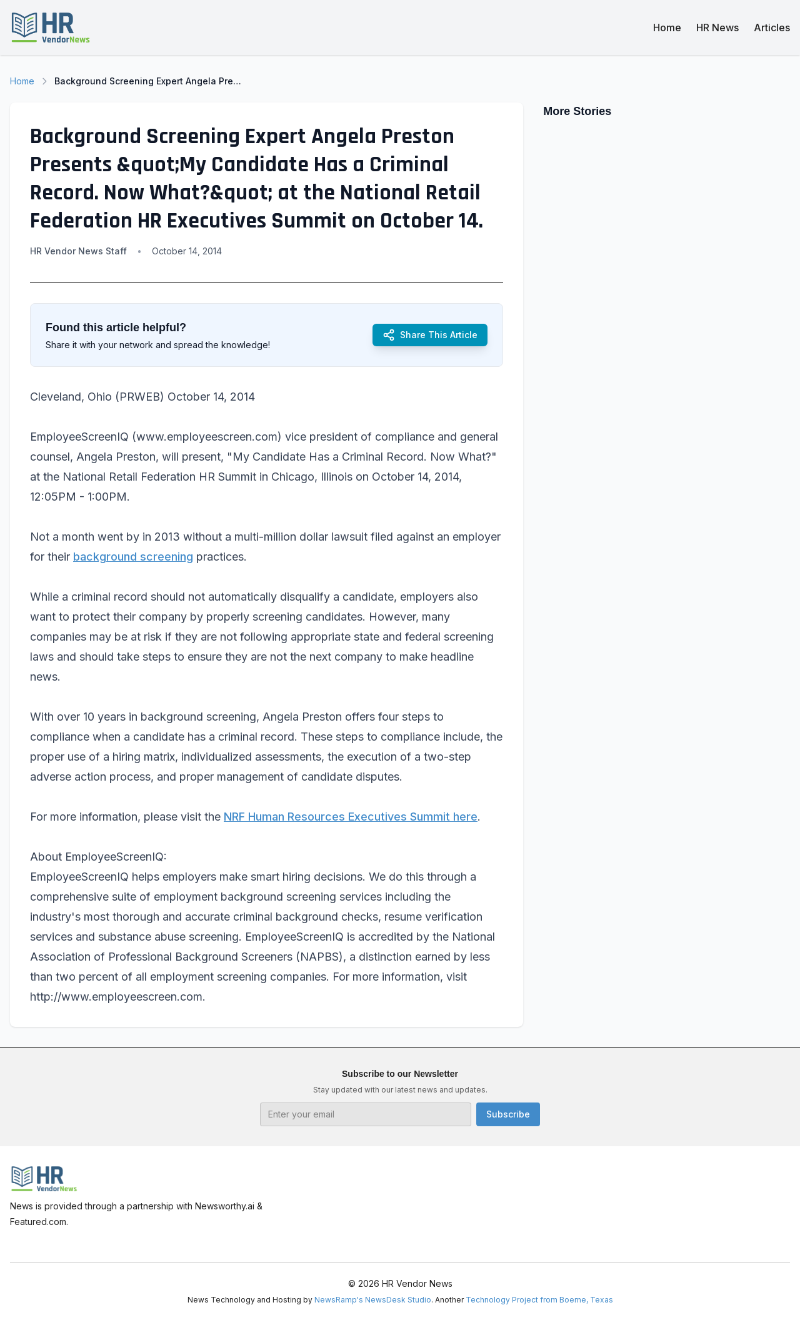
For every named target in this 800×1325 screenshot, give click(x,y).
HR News (717, 27)
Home (667, 27)
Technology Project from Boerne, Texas (539, 1299)
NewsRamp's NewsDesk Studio (372, 1299)
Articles (772, 27)
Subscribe (508, 1114)
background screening (133, 556)
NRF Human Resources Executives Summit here (351, 816)
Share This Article (430, 335)
